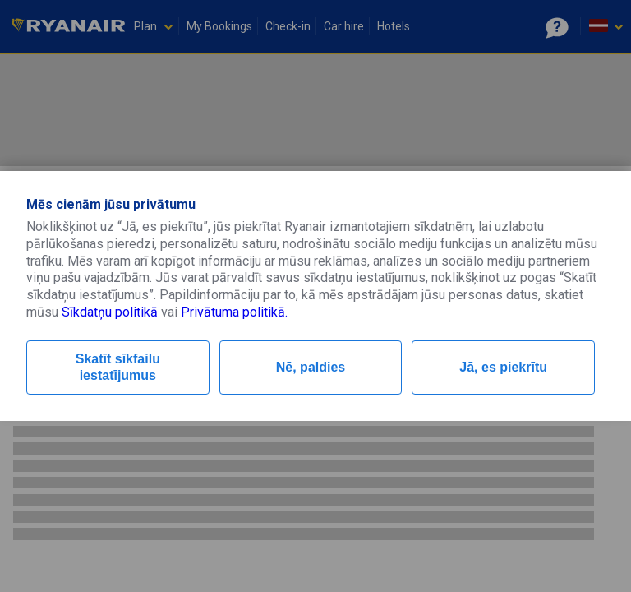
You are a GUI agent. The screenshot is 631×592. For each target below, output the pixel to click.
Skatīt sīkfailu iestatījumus (118, 367)
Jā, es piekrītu (503, 367)
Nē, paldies (310, 367)
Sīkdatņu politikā (110, 312)
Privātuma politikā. (234, 312)
